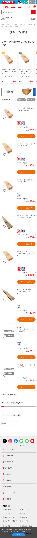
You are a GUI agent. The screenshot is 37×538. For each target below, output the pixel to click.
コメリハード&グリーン (11, 521)
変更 (33, 19)
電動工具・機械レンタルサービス (28, 526)
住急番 (24, 513)
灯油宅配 (24, 517)
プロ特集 (7, 526)
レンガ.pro (8, 513)
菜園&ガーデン (9, 517)
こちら (18, 531)
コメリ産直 (8, 509)
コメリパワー (26, 521)
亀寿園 (4, 423)
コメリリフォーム (27, 509)
